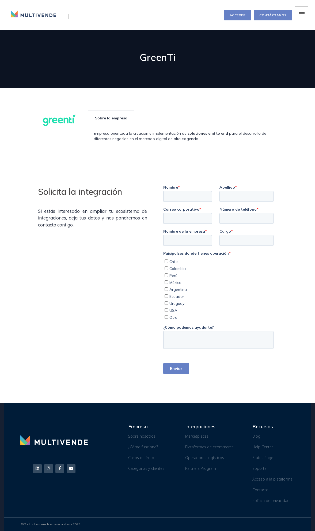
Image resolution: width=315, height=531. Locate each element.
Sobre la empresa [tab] (111, 118)
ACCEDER (238, 15)
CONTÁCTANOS (273, 15)
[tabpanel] (183, 138)
